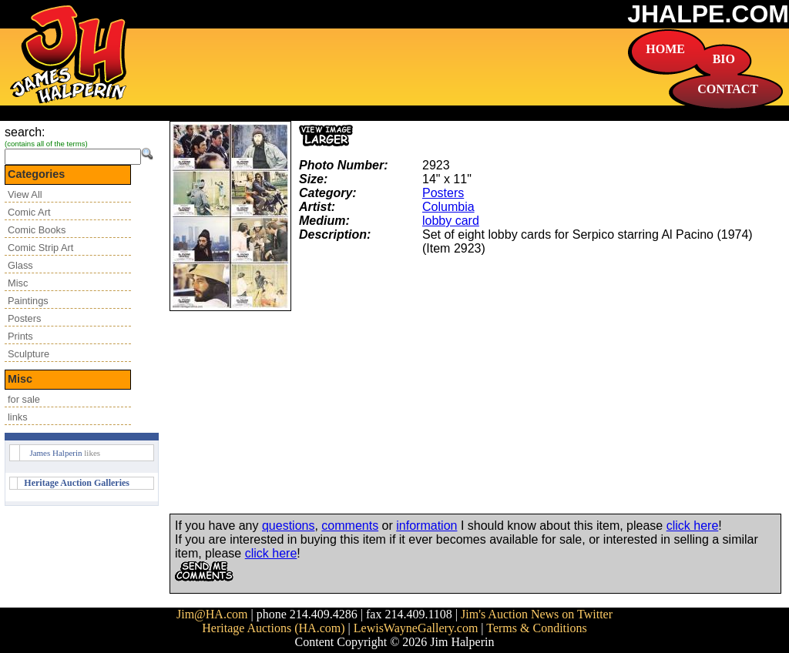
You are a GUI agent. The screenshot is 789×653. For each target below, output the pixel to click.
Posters (24, 318)
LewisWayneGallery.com (416, 628)
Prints (20, 336)
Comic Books (36, 230)
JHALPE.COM (708, 14)
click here (692, 525)
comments (349, 525)
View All (25, 194)
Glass (20, 265)
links (18, 417)
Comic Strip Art (40, 247)
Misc (18, 283)
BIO (724, 58)
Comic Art (29, 212)
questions (288, 525)
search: (25, 132)
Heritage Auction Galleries (76, 482)
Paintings (28, 300)
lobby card (450, 220)
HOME (665, 48)
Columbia (448, 206)
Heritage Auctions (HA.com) (273, 628)
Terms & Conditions (536, 628)
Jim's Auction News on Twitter (537, 614)
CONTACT (727, 88)
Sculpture (28, 354)
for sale (24, 399)
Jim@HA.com (212, 614)
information (426, 525)
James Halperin (55, 452)
